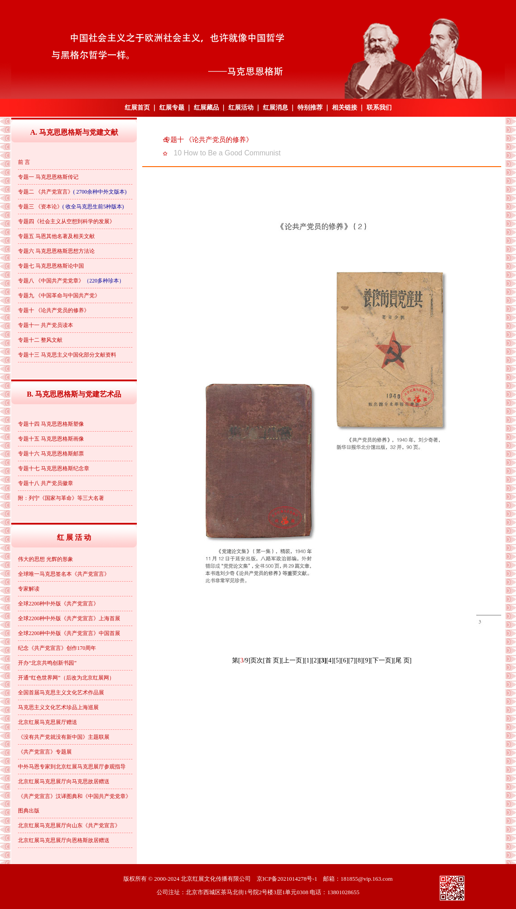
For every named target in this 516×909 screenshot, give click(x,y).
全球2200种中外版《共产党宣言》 (58, 603)
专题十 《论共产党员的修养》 (53, 310)
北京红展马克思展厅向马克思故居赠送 (63, 781)
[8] (359, 660)
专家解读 (28, 589)
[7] (351, 660)
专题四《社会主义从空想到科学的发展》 (66, 221)
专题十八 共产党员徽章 (45, 483)
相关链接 (344, 107)
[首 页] (272, 660)
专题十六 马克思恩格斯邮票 (51, 453)
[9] (366, 660)
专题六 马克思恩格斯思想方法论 (56, 251)
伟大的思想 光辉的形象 (45, 559)
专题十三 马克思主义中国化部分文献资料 (67, 355)
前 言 (24, 162)
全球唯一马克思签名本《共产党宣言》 (63, 574)
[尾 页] (402, 660)
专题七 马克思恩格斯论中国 (51, 266)
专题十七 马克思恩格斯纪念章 (53, 468)
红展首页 (137, 107)
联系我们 (379, 107)
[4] (329, 660)
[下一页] (381, 660)
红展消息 (275, 107)
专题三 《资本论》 (40, 206)
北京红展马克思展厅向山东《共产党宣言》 (69, 825)
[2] (315, 660)
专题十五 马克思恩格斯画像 (51, 439)
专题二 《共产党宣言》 (45, 192)
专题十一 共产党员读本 (45, 325)
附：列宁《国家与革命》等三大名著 (61, 498)
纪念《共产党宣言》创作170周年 (57, 648)
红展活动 (241, 107)
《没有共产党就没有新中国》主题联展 (63, 737)
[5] (337, 660)
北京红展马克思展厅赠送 (47, 722)
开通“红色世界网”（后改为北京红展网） (66, 678)
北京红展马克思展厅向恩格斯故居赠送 (63, 840)
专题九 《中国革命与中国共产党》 (59, 295)
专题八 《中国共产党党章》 (51, 281)
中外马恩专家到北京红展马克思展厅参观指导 (72, 766)
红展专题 (171, 107)
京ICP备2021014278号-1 (287, 878)
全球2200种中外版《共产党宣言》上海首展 (69, 618)
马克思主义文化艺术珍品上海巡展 (58, 707)
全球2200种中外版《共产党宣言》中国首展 (69, 633)
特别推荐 (310, 107)
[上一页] (292, 660)
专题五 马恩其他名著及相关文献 (56, 236)
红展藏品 (206, 107)
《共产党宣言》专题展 (45, 752)
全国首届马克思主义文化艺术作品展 (61, 692)
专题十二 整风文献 (40, 340)
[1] (307, 660)
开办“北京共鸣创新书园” (47, 663)
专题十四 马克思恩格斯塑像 (51, 424)
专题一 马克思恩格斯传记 (48, 177)
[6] (344, 660)
